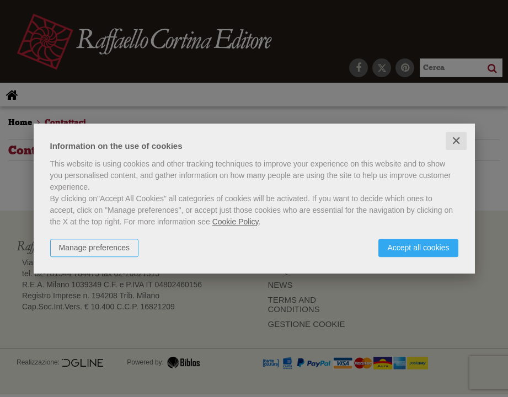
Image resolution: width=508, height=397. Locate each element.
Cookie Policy (235, 221)
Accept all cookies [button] (418, 247)
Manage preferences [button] (94, 247)
